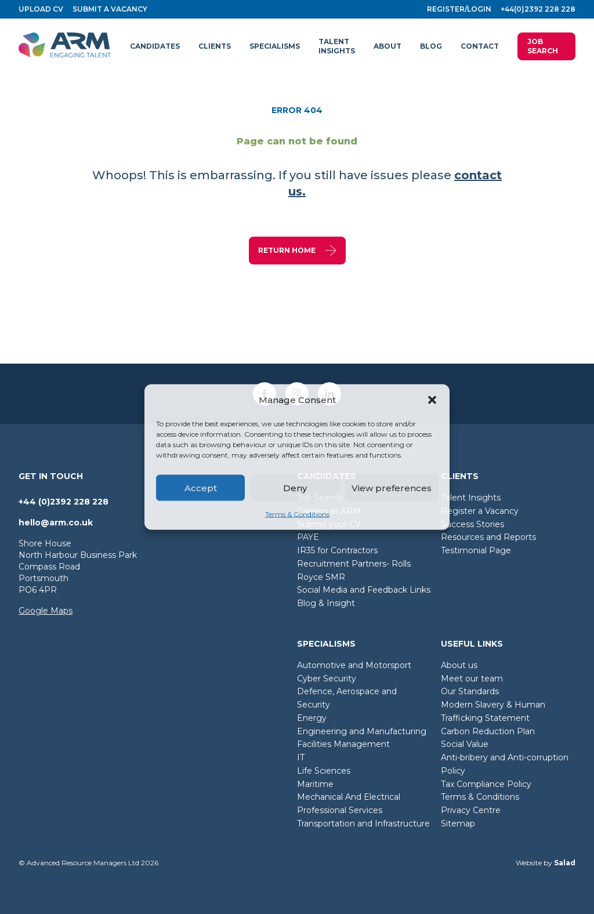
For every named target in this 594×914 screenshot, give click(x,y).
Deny (295, 487)
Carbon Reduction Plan (488, 731)
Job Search (542, 46)
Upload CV (41, 9)
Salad (564, 862)
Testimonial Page (476, 550)
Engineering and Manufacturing (361, 731)
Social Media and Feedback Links (363, 590)
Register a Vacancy (480, 511)
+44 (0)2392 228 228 (63, 501)
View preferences (392, 487)
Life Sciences (323, 771)
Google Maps (46, 610)
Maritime (315, 784)
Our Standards (470, 691)
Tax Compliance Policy (486, 784)
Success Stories (472, 524)
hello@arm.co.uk (56, 522)
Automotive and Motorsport (354, 665)
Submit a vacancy (110, 9)
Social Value (464, 744)
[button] (432, 400)
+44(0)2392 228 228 (538, 9)
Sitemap (458, 823)
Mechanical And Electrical (348, 797)
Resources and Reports (488, 537)
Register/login (459, 9)
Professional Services (339, 810)
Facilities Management (343, 744)
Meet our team (472, 678)
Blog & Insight (326, 603)
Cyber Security (326, 678)
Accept (200, 487)
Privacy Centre (471, 810)
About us (459, 665)
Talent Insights (471, 497)
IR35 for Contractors (337, 550)
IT (301, 757)
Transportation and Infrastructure (363, 823)
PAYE (308, 537)
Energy (312, 718)
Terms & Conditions (297, 514)
